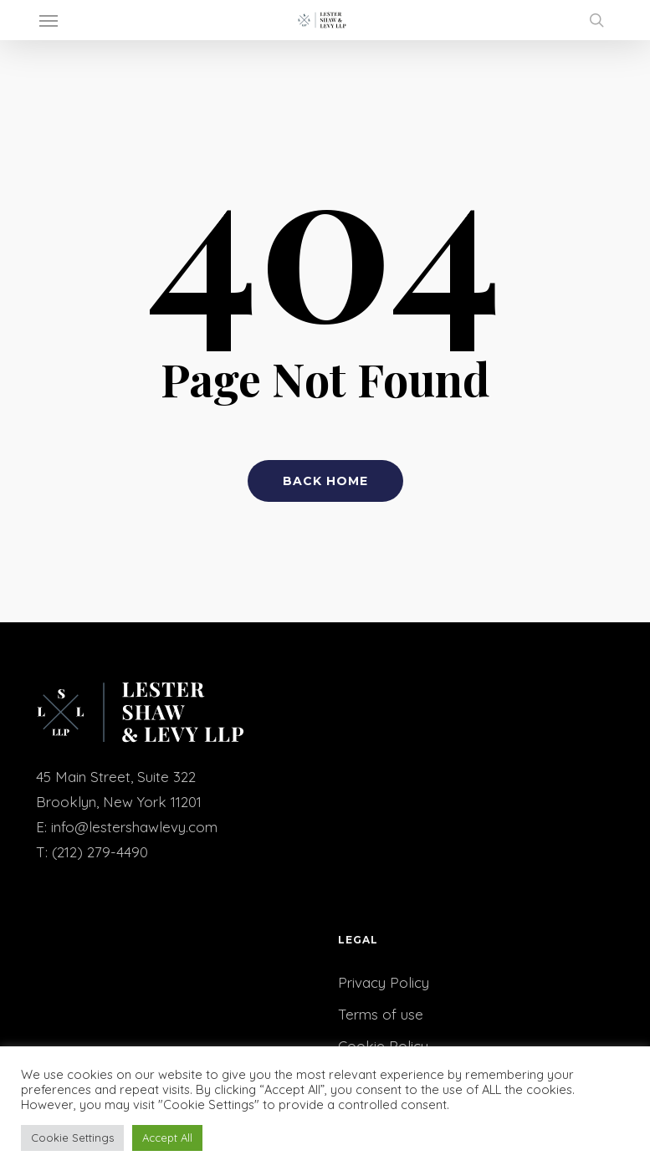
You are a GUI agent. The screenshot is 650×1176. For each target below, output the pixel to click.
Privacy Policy (383, 982)
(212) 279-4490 (100, 852)
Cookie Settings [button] (72, 1137)
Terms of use (380, 1014)
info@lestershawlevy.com (134, 827)
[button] (48, 20)
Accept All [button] (167, 1137)
